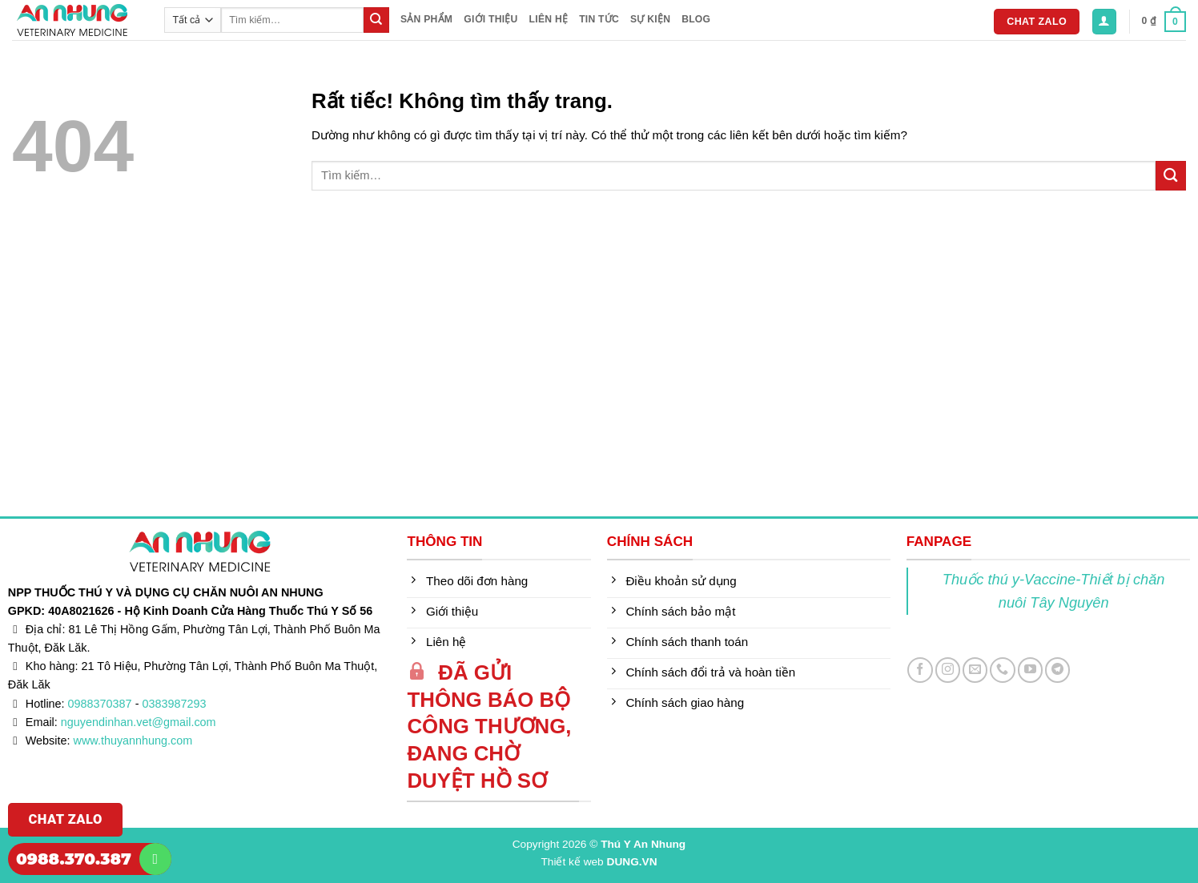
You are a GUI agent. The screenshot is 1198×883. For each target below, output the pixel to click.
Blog (695, 19)
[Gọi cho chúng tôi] (1002, 669)
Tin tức (599, 19)
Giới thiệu (490, 19)
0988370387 (100, 703)
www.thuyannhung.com (133, 740)
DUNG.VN (632, 862)
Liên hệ (549, 19)
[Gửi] (376, 20)
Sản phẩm (426, 19)
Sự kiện (650, 19)
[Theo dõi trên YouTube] (1030, 669)
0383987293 (174, 703)
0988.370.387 (73, 859)
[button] (1104, 21)
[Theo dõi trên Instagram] (947, 669)
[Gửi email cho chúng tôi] (975, 669)
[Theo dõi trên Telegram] (1057, 669)
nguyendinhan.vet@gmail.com (138, 722)
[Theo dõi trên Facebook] (919, 669)
